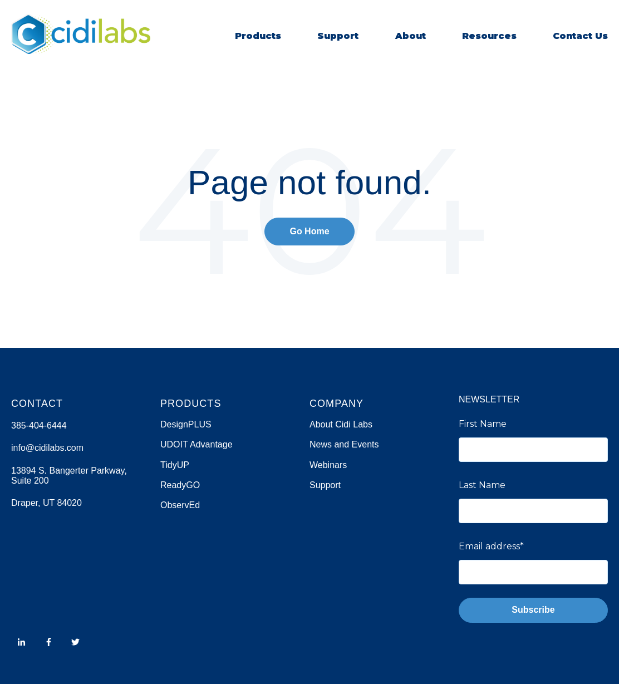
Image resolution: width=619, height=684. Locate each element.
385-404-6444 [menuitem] (39, 425)
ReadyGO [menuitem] (180, 485)
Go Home (309, 231)
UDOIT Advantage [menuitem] (196, 444)
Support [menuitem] (325, 485)
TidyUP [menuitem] (174, 465)
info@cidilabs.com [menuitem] (47, 447)
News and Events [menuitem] (344, 444)
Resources (489, 36)
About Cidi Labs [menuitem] (341, 424)
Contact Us (580, 36)
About (410, 36)
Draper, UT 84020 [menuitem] (46, 503)
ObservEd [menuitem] (180, 505)
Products (258, 36)
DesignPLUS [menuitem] (186, 424)
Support (337, 36)
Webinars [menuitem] (328, 465)
